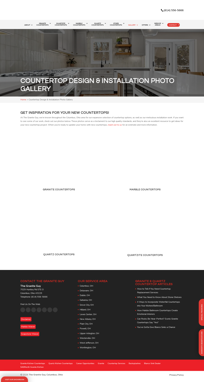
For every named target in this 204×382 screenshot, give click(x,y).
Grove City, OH (87, 304)
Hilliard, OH (85, 309)
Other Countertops (116, 24)
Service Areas (157, 24)
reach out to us (115, 124)
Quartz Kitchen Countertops (61, 363)
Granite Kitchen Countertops (32, 363)
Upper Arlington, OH (89, 333)
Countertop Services (116, 363)
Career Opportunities (85, 363)
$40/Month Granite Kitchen (32, 367)
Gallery (132, 25)
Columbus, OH (86, 285)
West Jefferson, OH (89, 342)
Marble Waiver (28, 326)
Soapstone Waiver (30, 333)
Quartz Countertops (97, 24)
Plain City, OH (86, 323)
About (27, 25)
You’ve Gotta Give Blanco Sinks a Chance (156, 327)
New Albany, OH (88, 319)
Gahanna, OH (86, 300)
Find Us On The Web (30, 304)
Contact (173, 25)
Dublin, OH (85, 295)
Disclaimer (26, 319)
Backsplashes (135, 363)
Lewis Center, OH (88, 314)
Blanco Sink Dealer (152, 363)
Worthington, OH (88, 347)
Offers (145, 25)
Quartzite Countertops (61, 24)
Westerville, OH (87, 338)
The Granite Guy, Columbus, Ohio (46, 374)
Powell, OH (85, 328)
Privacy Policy (176, 374)
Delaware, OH (86, 290)
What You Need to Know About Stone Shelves (159, 297)
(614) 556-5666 (174, 10)
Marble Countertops (79, 24)
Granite (101, 363)
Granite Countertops (42, 24)
